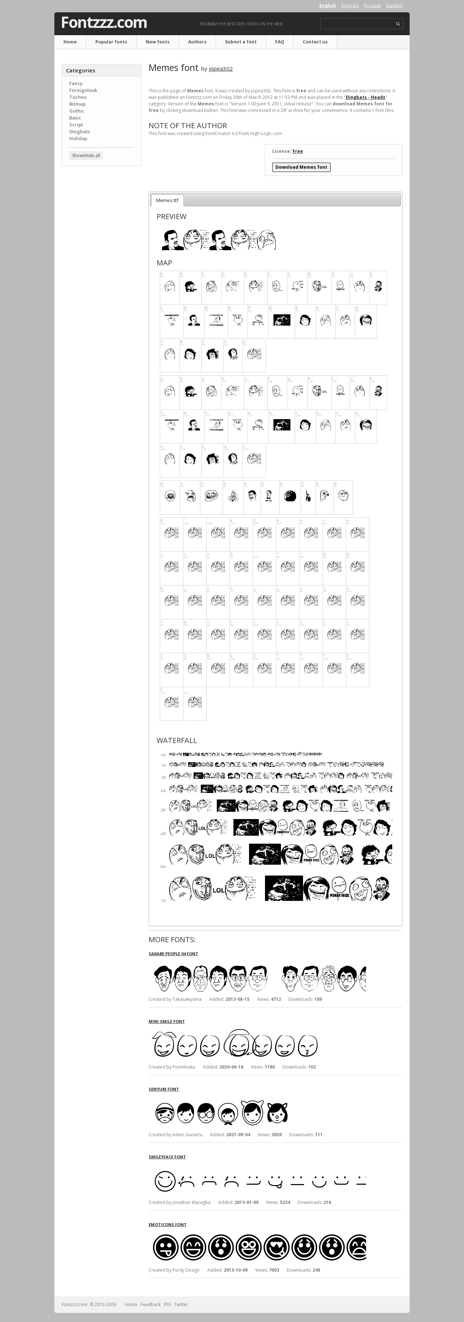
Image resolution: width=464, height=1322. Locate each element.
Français (350, 6)
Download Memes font (301, 167)
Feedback (151, 1304)
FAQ (279, 42)
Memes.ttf (167, 200)
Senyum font (164, 1089)
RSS (167, 1304)
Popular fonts (111, 42)
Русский (372, 6)
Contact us (315, 42)
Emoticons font (168, 1224)
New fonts (158, 42)
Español (394, 6)
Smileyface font (167, 1156)
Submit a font (241, 42)
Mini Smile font (167, 1021)
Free (298, 151)
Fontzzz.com (104, 22)
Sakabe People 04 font (173, 953)
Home (70, 42)
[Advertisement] (101, 287)
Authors (197, 42)
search (398, 24)
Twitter (181, 1304)
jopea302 (221, 68)
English (327, 6)
